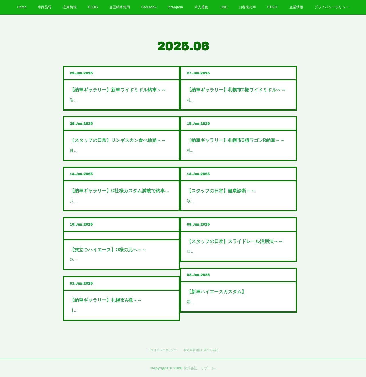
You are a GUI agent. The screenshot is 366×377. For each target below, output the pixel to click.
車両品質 (44, 7)
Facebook (148, 7)
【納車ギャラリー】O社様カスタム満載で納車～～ (121, 190)
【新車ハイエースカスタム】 (216, 291)
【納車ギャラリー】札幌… (94, 310)
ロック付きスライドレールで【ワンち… (223, 251)
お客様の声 (247, 7)
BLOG (93, 7)
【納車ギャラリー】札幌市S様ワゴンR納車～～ (236, 140)
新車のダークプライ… (207, 301)
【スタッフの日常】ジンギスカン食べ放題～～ (118, 140)
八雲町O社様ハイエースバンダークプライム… (111, 201)
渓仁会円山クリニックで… (211, 201)
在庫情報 (70, 7)
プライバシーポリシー (332, 7)
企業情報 (296, 7)
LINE (223, 7)
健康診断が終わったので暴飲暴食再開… (106, 150)
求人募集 (201, 7)
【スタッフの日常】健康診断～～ (221, 190)
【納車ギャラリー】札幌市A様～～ (106, 300)
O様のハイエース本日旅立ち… (97, 259)
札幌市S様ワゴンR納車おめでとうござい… (225, 150)
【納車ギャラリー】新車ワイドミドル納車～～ (118, 89)
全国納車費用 (119, 7)
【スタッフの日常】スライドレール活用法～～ (235, 241)
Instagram (175, 7)
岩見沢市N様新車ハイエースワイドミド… (107, 100)
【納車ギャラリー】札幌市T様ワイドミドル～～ (236, 89)
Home (21, 7)
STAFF (272, 7)
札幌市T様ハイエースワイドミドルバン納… (226, 100)
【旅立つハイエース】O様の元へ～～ (108, 249)
